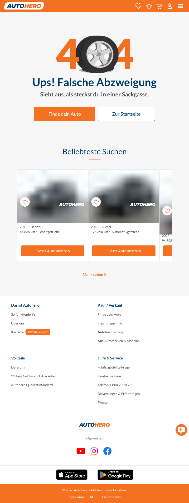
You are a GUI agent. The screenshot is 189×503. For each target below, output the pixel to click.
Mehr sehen (93, 274)
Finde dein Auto (64, 114)
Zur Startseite (126, 114)
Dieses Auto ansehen (52, 251)
